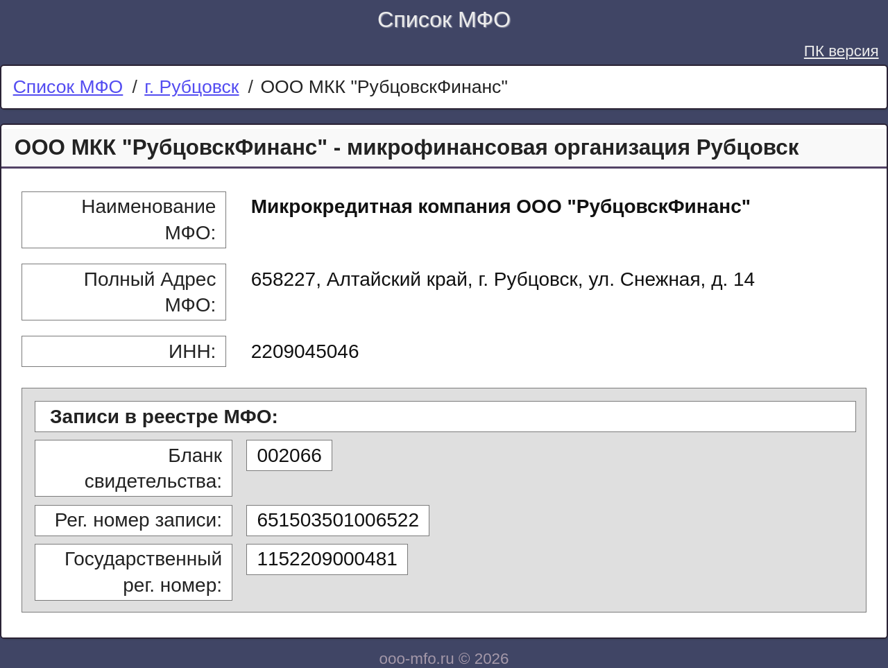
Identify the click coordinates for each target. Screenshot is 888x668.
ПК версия (841, 51)
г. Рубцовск (191, 86)
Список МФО (444, 19)
